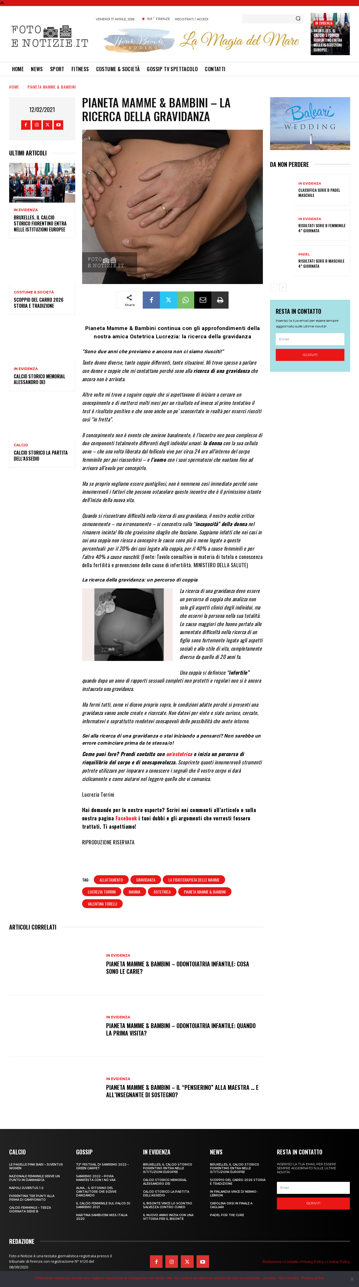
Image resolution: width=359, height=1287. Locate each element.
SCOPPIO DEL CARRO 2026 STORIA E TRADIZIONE (39, 302)
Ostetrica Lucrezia (154, 336)
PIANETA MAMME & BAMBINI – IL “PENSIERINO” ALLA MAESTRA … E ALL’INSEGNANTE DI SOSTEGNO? (182, 1091)
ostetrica (162, 892)
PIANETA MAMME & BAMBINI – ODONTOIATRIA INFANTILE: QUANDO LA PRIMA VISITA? (181, 1029)
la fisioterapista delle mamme (193, 880)
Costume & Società (34, 292)
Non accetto (288, 1278)
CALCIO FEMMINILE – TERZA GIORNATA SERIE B (30, 1209)
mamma (134, 892)
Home (14, 87)
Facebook (126, 818)
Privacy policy (313, 1278)
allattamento (111, 880)
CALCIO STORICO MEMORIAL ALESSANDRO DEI (39, 379)
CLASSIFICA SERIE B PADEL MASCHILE (319, 192)
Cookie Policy (338, 1261)
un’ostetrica (179, 754)
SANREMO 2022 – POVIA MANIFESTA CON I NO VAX (96, 1178)
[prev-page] (273, 287)
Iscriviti (310, 355)
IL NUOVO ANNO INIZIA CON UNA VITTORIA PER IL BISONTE (168, 1217)
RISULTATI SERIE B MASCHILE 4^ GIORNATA (321, 263)
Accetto (269, 1278)
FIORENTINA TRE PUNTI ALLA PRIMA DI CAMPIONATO (31, 1198)
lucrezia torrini (102, 892)
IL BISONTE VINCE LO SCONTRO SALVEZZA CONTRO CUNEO (167, 1205)
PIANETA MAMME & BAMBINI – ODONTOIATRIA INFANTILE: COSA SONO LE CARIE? (177, 968)
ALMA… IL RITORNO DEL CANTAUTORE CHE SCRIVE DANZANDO (96, 1191)
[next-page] (282, 287)
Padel (304, 254)
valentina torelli (102, 904)
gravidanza (145, 880)
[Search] (298, 18)
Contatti (291, 1261)
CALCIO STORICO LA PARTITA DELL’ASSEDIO (41, 455)
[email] (310, 339)
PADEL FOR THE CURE (227, 1215)
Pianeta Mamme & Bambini (51, 87)
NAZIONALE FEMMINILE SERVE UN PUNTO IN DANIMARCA (34, 1178)
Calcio (21, 445)
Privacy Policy (312, 1261)
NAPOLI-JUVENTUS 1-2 (26, 1188)
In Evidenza (323, 23)
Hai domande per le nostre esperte (122, 810)
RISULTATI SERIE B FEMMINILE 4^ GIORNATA (322, 227)
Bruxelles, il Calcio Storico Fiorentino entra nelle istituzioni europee (328, 40)
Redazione (272, 1261)
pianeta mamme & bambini (205, 892)
